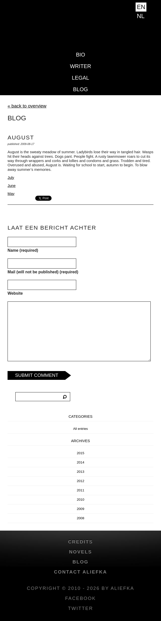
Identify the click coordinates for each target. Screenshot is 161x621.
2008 (80, 518)
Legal (80, 78)
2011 (80, 490)
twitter (80, 608)
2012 (80, 481)
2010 (80, 499)
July (11, 178)
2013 (80, 472)
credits (80, 541)
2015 (80, 453)
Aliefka (80, 31)
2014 (80, 462)
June (12, 186)
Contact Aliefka (80, 572)
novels (80, 551)
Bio (80, 55)
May (11, 194)
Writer (80, 66)
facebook (80, 598)
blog (80, 89)
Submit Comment (36, 375)
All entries (80, 429)
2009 (80, 509)
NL (141, 16)
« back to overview (27, 106)
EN (141, 7)
